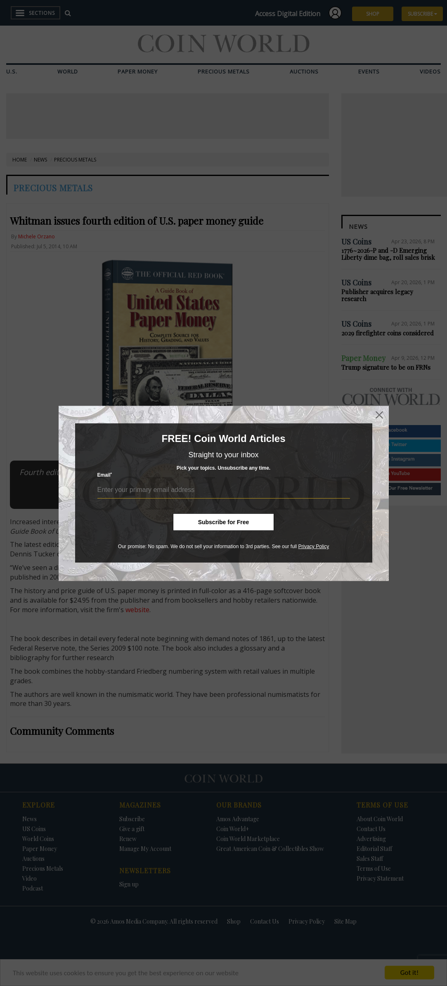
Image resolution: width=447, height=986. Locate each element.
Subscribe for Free (223, 522)
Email (104, 475)
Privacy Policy (313, 546)
